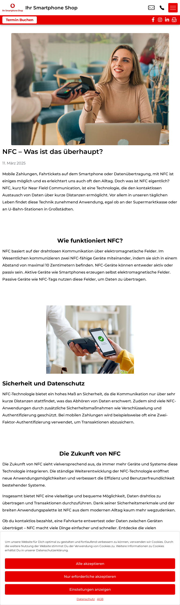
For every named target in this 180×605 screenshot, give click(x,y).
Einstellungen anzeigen (90, 589)
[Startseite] (12, 7)
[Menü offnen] (173, 7)
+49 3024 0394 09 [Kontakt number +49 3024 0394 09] (161, 8)
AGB (100, 599)
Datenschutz (86, 599)
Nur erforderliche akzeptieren (90, 576)
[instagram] (160, 19)
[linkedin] (167, 19)
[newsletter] (174, 19)
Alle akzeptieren (90, 563)
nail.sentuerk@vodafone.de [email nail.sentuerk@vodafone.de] (151, 8)
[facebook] (153, 19)
